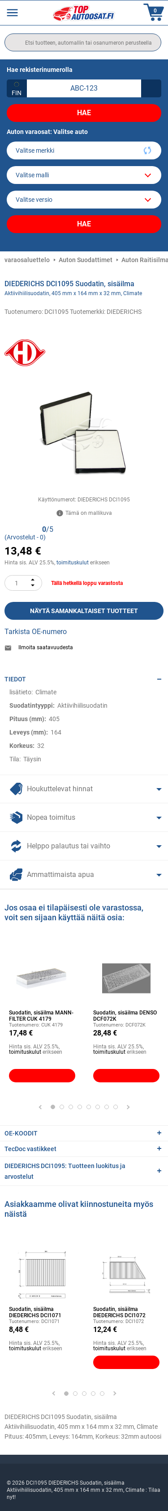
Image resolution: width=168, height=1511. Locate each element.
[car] (84, 200)
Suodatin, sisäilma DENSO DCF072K (125, 1016)
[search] (82, 42)
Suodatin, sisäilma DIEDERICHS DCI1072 (119, 1312)
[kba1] (84, 88)
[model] (84, 175)
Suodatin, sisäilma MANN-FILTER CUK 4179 (41, 1016)
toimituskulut (72, 562)
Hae (84, 113)
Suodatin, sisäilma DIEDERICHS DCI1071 (35, 1312)
